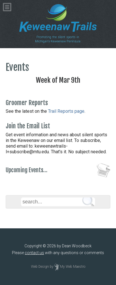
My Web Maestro (72, 267)
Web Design (40, 267)
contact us (34, 252)
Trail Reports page (66, 111)
